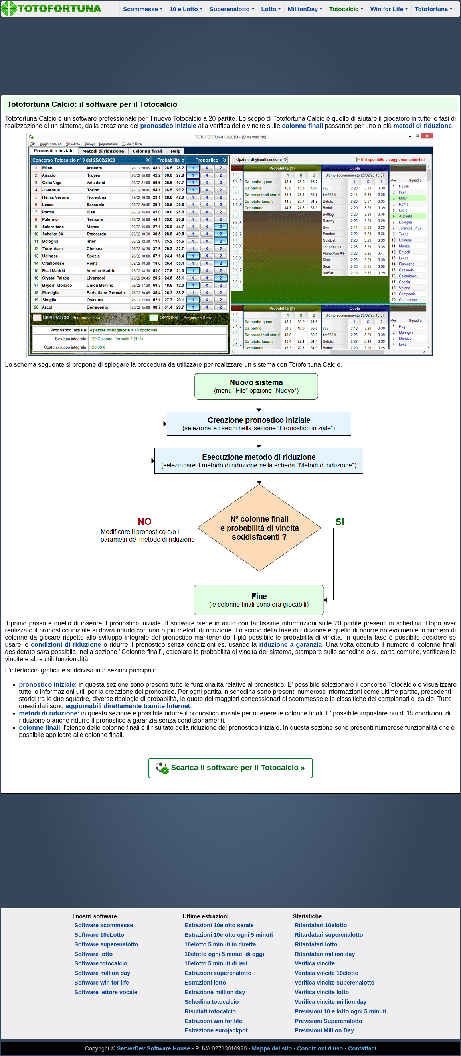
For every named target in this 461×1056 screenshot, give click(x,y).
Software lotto (93, 954)
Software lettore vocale (105, 992)
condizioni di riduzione (66, 644)
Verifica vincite (315, 963)
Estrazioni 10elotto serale (219, 925)
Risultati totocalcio (210, 1011)
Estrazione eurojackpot (215, 1030)
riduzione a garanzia (290, 644)
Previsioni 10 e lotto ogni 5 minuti (340, 1011)
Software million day (102, 973)
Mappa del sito (272, 1048)
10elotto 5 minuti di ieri (215, 963)
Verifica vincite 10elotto (326, 973)
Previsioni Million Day (324, 1030)
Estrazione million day (214, 992)
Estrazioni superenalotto (217, 973)
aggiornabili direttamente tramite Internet (127, 706)
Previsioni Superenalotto (328, 1021)
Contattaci (362, 1048)
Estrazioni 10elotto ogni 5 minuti (228, 935)
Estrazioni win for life (213, 1021)
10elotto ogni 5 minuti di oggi (224, 954)
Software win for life (101, 982)
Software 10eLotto (99, 935)
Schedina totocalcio (211, 1002)
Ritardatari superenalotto (329, 935)
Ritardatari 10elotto (321, 925)
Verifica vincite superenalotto (334, 982)
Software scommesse (103, 925)
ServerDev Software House (153, 1048)
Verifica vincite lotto (322, 992)
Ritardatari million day (325, 954)
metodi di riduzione (423, 125)
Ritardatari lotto (316, 944)
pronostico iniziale (168, 125)
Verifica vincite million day (330, 1002)
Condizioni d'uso (320, 1048)
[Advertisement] (231, 55)
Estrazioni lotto (205, 982)
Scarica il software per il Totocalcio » (230, 768)
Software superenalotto (106, 944)
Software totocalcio (100, 963)
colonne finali (302, 125)
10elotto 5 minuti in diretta (220, 944)
